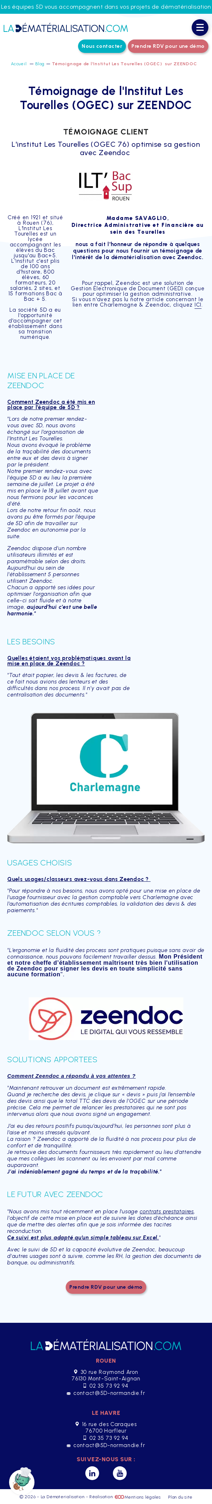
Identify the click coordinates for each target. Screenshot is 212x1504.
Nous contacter (102, 46)
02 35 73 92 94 (105, 1386)
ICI (198, 305)
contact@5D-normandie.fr (106, 1393)
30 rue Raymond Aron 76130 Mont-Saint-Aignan (106, 1375)
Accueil (19, 63)
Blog (40, 63)
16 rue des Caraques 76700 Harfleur (106, 1427)
